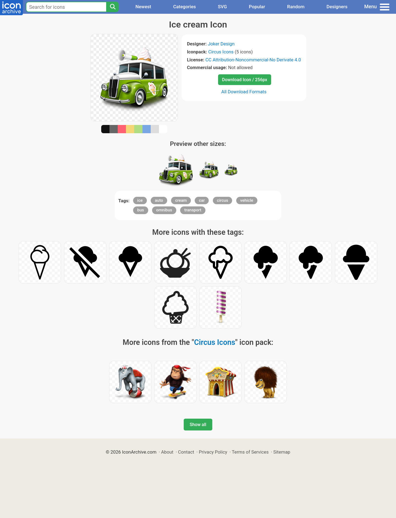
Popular (257, 6)
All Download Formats (244, 91)
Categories (184, 6)
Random (295, 6)
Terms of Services (250, 452)
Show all (198, 424)
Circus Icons (220, 51)
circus (222, 200)
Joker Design (221, 44)
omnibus (164, 210)
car (202, 200)
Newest (143, 6)
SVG (222, 6)
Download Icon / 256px (244, 79)
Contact (186, 452)
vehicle (246, 200)
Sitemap (281, 452)
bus (140, 210)
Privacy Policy (213, 452)
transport (192, 210)
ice (140, 200)
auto (159, 200)
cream (181, 200)
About (167, 452)
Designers (336, 6)
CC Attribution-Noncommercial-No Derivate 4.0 (253, 59)
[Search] (112, 7)
